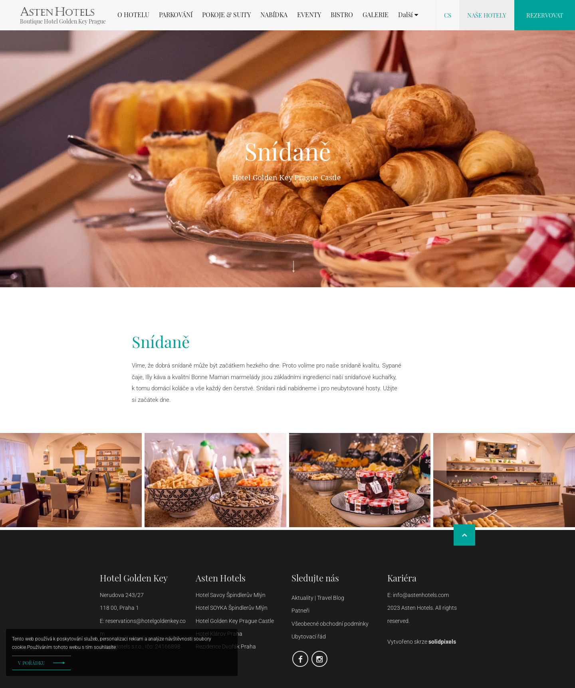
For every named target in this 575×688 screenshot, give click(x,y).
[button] (408, 15)
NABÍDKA (274, 15)
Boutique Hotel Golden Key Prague (63, 21)
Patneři (301, 610)
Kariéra (401, 578)
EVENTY (309, 15)
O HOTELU (133, 15)
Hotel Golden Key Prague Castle (235, 621)
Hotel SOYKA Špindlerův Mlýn (232, 608)
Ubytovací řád (308, 636)
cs (447, 15)
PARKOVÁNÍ (175, 15)
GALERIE (376, 15)
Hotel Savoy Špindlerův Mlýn (231, 595)
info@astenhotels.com (421, 595)
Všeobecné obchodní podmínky (330, 624)
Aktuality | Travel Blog (318, 598)
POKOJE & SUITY (226, 15)
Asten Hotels (221, 578)
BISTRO (342, 15)
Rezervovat (544, 15)
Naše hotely (486, 15)
